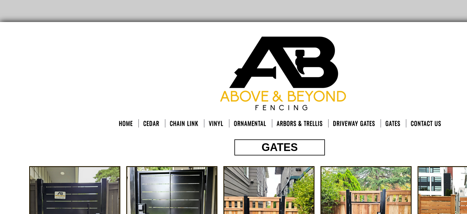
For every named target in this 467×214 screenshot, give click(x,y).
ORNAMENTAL (250, 123)
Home (126, 123)
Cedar (151, 123)
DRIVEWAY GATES (354, 123)
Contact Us (426, 123)
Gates (392, 123)
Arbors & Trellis (300, 123)
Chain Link (184, 123)
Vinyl (216, 123)
